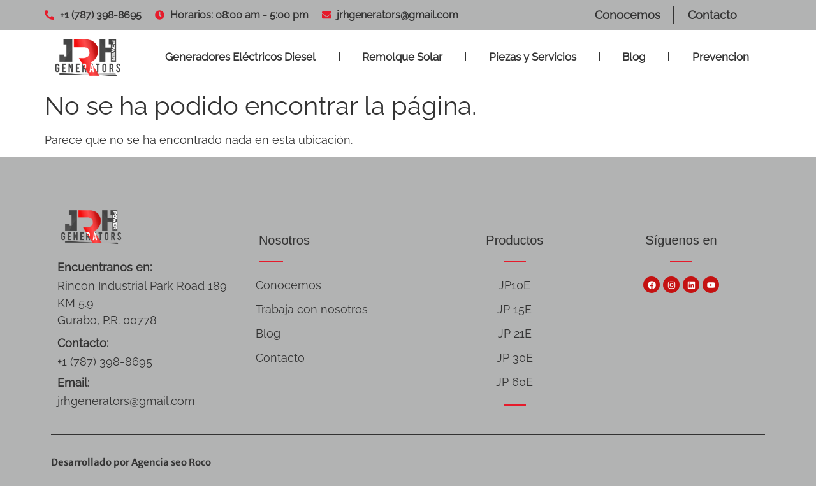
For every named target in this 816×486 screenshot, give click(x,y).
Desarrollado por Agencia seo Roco (131, 462)
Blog (634, 56)
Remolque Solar (402, 56)
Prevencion (720, 56)
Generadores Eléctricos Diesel (240, 56)
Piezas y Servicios (532, 56)
